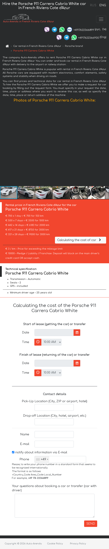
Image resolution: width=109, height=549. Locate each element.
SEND (90, 523)
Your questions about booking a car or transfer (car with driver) (54, 488)
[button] (106, 145)
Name (24, 434)
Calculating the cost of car (79, 240)
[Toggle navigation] (101, 19)
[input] (54, 332)
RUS (93, 5)
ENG (102, 5)
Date (25, 332)
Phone (24, 459)
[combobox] (42, 459)
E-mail (24, 444)
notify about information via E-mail (39, 452)
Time (25, 342)
